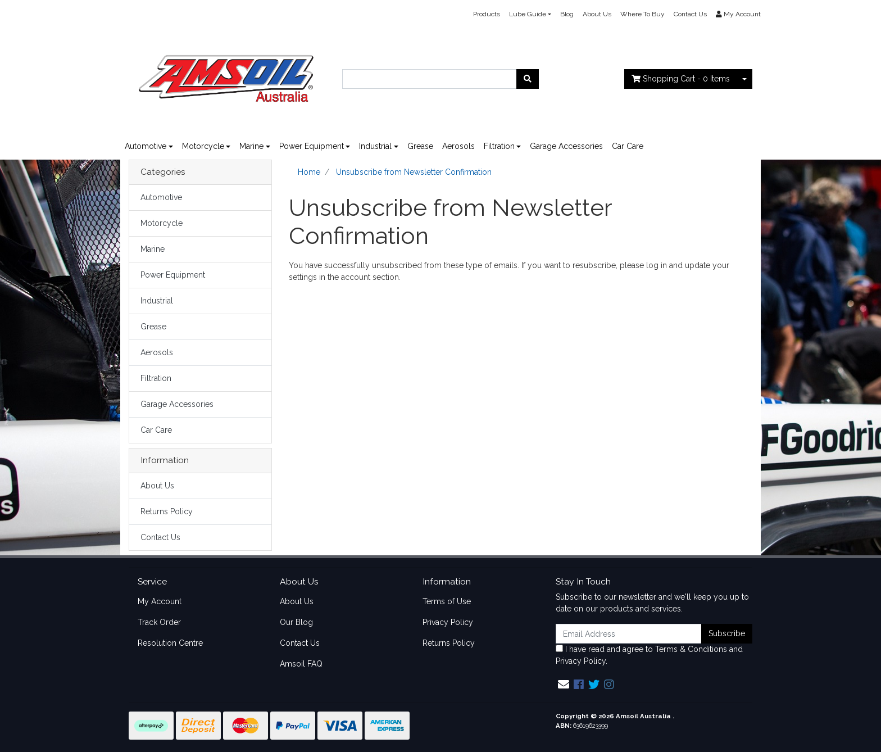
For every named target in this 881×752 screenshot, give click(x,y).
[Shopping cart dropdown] (744, 79)
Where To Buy (642, 14)
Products (486, 14)
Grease (420, 146)
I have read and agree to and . (649, 655)
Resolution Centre (170, 642)
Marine (251, 146)
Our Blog (296, 622)
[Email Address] (629, 634)
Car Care (627, 146)
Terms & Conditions (691, 649)
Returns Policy (166, 511)
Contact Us (690, 14)
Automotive (145, 146)
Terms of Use (447, 601)
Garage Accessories (566, 146)
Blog (567, 14)
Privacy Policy (448, 622)
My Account (159, 601)
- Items (681, 78)
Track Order (159, 622)
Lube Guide (527, 14)
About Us (597, 14)
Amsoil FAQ (301, 663)
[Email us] (563, 684)
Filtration (499, 146)
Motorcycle (203, 146)
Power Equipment (311, 146)
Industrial (375, 146)
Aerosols (458, 146)
